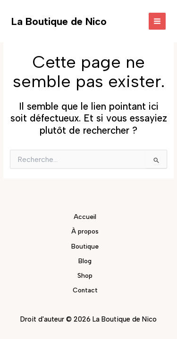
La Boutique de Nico (59, 21)
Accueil (85, 216)
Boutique (85, 246)
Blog (85, 261)
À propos (85, 231)
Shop (85, 275)
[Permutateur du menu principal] (157, 21)
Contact (85, 290)
